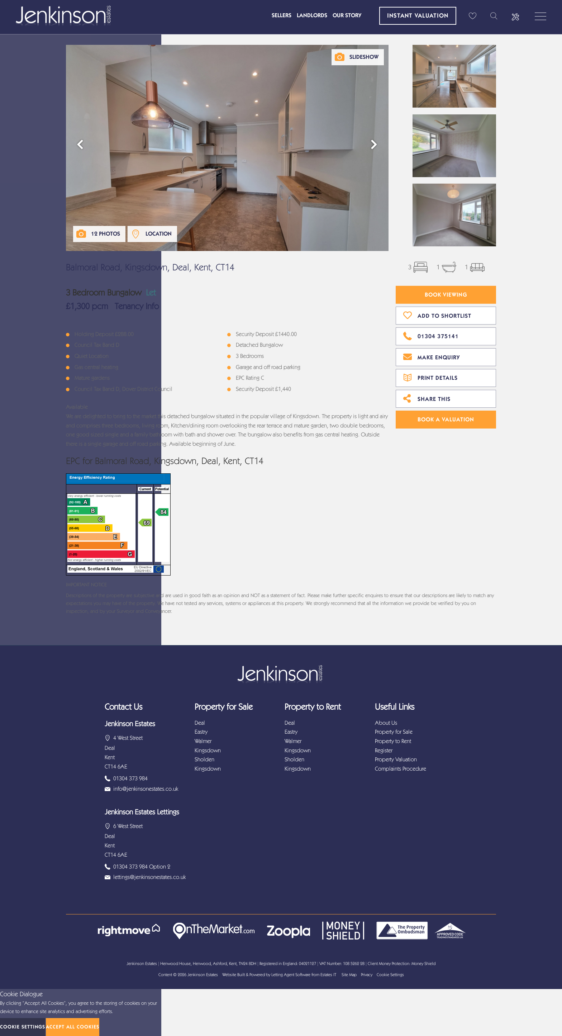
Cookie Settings (390, 974)
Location (159, 233)
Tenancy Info (137, 306)
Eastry (201, 731)
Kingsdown (208, 750)
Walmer (203, 741)
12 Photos (105, 233)
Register (383, 750)
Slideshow (363, 56)
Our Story (347, 15)
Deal (200, 722)
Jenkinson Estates (202, 974)
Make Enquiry (431, 356)
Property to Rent (393, 741)
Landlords (312, 15)
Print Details (430, 376)
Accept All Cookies (72, 1027)
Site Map (349, 974)
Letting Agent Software (290, 974)
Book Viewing (446, 294)
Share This (427, 398)
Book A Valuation (446, 419)
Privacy (366, 974)
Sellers (281, 15)
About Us (386, 722)
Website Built (233, 974)
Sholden (204, 759)
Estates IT (328, 974)
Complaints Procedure (400, 768)
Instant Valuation (417, 15)
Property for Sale (394, 731)
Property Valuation (396, 759)
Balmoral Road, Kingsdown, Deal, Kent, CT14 (150, 267)
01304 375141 (431, 335)
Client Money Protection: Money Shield (401, 963)
